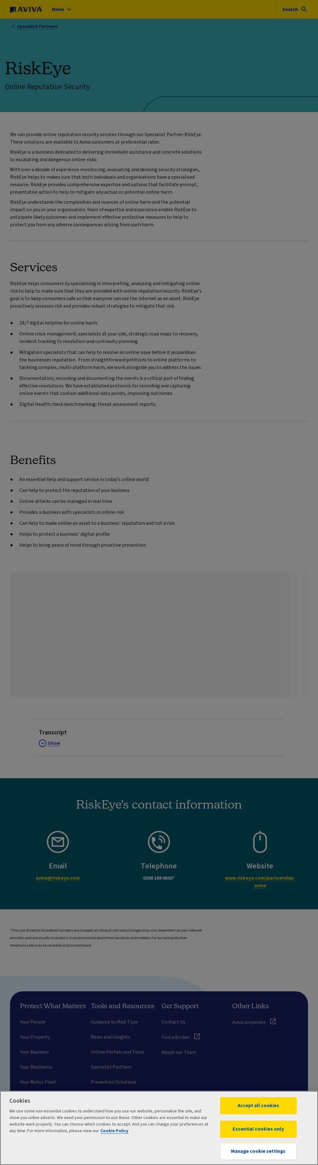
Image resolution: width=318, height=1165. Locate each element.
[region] (159, 1128)
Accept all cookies (258, 1105)
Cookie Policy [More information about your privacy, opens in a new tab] (114, 1131)
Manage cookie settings (258, 1151)
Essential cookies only (258, 1129)
